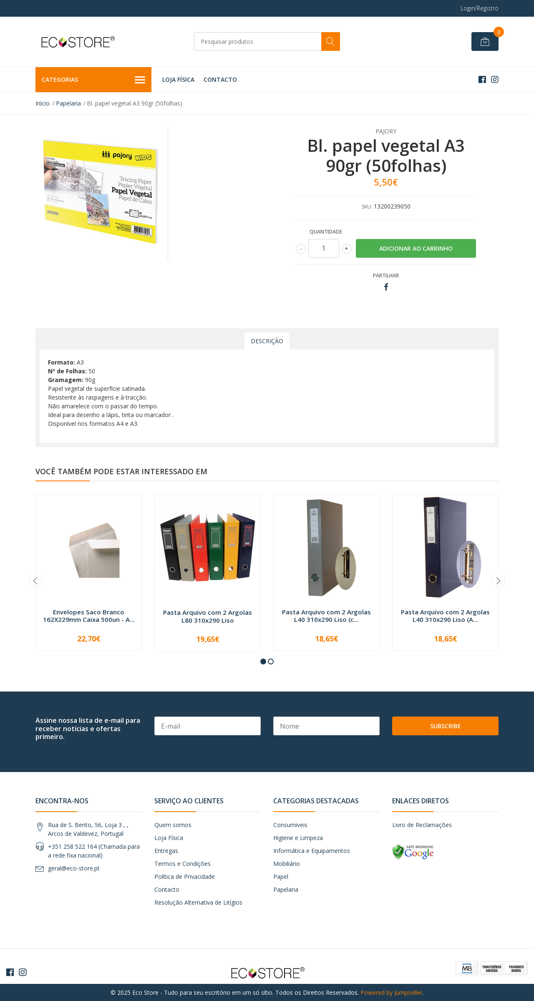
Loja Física (178, 79)
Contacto (220, 79)
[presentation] (35, 580)
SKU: (367, 206)
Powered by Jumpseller (391, 992)
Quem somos (172, 825)
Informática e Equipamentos (311, 851)
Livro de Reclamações (422, 825)
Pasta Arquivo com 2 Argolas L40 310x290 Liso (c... (326, 616)
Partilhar (386, 275)
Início (42, 103)
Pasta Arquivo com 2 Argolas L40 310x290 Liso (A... (445, 616)
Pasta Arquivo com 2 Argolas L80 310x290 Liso (207, 616)
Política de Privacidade (184, 876)
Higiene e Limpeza (298, 838)
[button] (263, 661)
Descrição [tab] (267, 341)
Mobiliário (286, 864)
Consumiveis (290, 825)
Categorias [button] (93, 80)
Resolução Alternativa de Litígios (198, 902)
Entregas (166, 851)
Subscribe (445, 726)
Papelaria (68, 103)
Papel (280, 876)
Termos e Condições (182, 864)
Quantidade (326, 231)
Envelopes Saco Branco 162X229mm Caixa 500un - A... (89, 616)
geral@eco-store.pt (74, 868)
